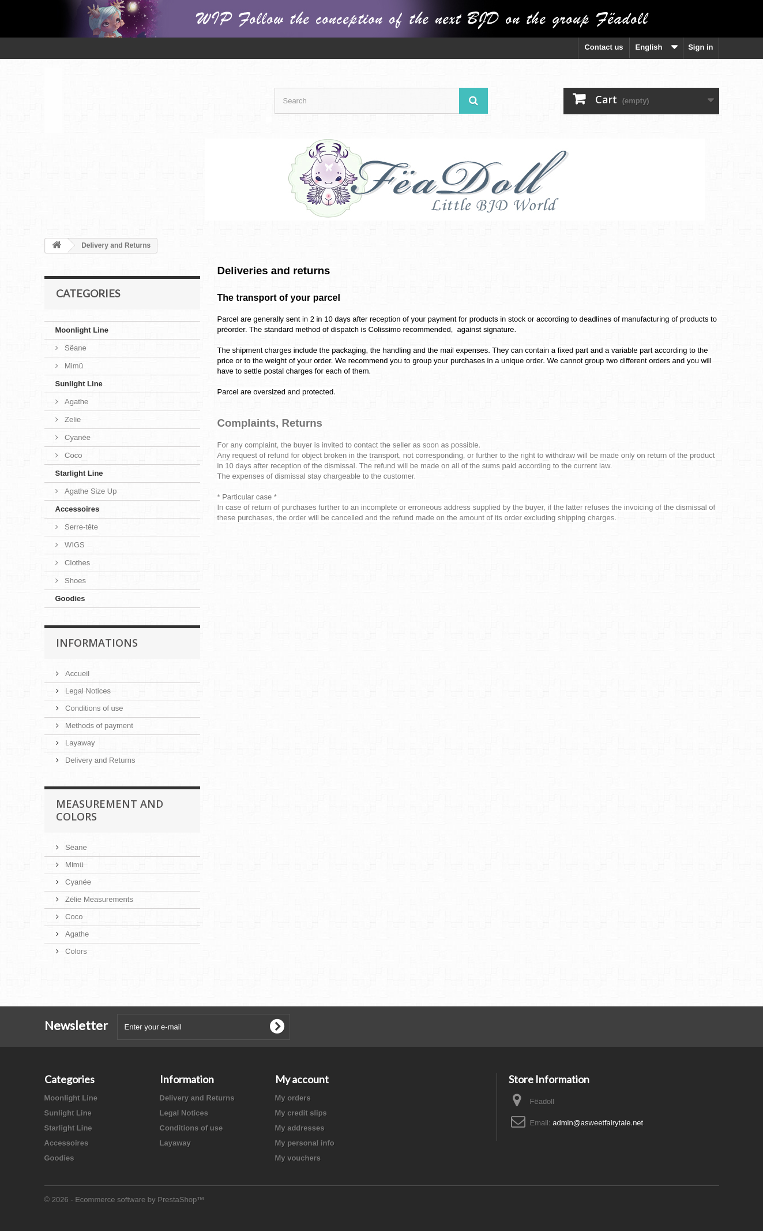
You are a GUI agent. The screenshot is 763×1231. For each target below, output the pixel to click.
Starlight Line (79, 473)
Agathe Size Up (90, 491)
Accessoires (77, 509)
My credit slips (301, 1113)
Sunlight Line (79, 383)
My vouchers (298, 1158)
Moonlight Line (81, 330)
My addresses (300, 1128)
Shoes (74, 580)
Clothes (77, 562)
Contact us (603, 47)
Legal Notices (87, 691)
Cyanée (77, 437)
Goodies (70, 598)
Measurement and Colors (109, 810)
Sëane (75, 348)
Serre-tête (80, 527)
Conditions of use (93, 708)
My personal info (304, 1143)
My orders (293, 1098)
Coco (72, 455)
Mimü (73, 365)
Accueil (76, 673)
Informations (97, 643)
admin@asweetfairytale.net (597, 1122)
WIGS (74, 544)
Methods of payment (98, 725)
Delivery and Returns (99, 760)
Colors (75, 951)
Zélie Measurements (98, 899)
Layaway (79, 742)
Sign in (700, 47)
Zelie (72, 419)
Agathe (76, 401)
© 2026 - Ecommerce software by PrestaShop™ (124, 1199)
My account (302, 1079)
